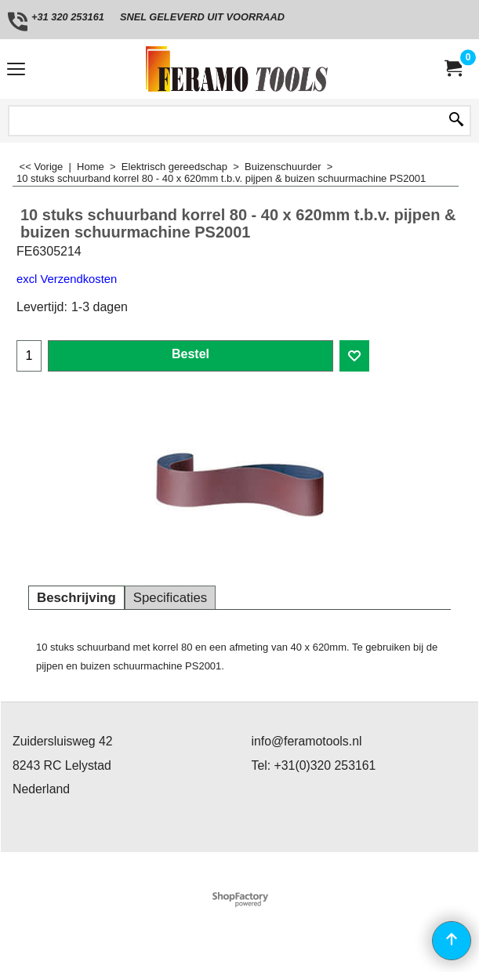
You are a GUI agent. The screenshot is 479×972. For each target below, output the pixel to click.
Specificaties (170, 597)
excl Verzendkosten (66, 279)
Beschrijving (76, 597)
